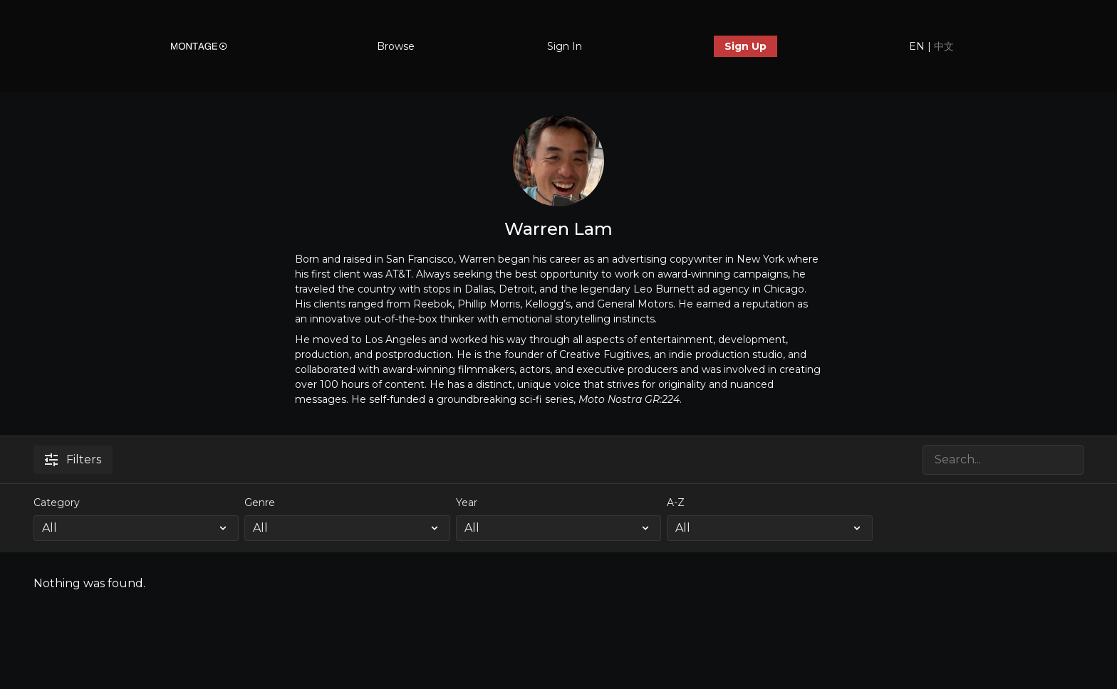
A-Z (676, 502)
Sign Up (745, 46)
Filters (73, 459)
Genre (259, 502)
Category (56, 502)
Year (466, 502)
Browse (396, 46)
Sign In (564, 46)
